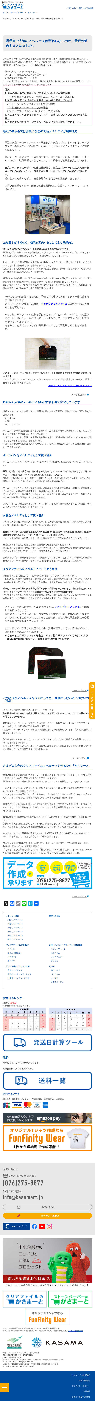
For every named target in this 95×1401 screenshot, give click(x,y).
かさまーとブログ (19, 1226)
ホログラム (55, 953)
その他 (52, 966)
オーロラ (11, 960)
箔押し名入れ (54, 916)
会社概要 (86, 1391)
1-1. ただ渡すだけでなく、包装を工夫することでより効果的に (41, 96)
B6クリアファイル (15, 939)
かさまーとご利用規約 (81, 1396)
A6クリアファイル (15, 931)
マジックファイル (58, 949)
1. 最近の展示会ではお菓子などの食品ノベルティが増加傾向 (37, 93)
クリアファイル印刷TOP (80, 1375)
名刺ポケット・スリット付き (19, 974)
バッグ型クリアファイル (54, 303)
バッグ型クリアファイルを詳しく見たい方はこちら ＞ (70, 385)
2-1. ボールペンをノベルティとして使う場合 (31, 104)
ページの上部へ (79, 394)
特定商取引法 (84, 1380)
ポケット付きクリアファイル (17, 966)
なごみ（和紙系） (15, 953)
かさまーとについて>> (75, 1331)
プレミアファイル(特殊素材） (18, 945)
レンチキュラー (57, 956)
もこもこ (11, 949)
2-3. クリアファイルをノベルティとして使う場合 (33, 111)
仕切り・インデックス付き (18, 978)
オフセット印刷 (12, 916)
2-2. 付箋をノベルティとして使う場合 (27, 107)
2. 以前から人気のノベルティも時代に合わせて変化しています (38, 100)
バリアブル (55, 974)
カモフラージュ (57, 982)
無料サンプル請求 (86, 8)
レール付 (54, 978)
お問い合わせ (72, 8)
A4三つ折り (55, 970)
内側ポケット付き (15, 970)
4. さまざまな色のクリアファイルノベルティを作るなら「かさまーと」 (43, 122)
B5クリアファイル (15, 935)
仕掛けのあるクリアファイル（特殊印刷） (66, 945)
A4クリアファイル (15, 920)
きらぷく (54, 960)
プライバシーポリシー (81, 1386)
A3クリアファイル (15, 927)
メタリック (12, 956)
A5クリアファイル (15, 924)
